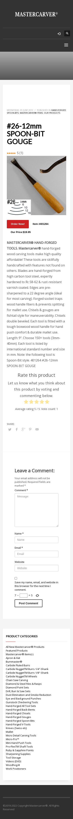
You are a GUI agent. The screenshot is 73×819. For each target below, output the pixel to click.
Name (19, 533)
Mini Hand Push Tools (18, 743)
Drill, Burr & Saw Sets (18, 691)
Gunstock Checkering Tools (22, 702)
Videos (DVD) (13, 761)
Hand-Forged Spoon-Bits (20, 720)
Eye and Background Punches (23, 698)
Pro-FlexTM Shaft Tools (19, 746)
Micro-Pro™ (12, 739)
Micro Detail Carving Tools (21, 735)
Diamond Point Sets (17, 687)
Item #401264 (40, 223)
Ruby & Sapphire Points (20, 750)
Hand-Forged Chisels (18, 713)
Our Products (52, 113)
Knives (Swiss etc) (16, 728)
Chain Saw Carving (17, 680)
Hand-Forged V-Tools (18, 724)
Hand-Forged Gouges (18, 717)
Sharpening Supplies (18, 754)
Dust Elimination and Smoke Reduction (28, 695)
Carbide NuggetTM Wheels (21, 676)
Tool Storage (13, 757)
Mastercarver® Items (31, 113)
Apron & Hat (13, 658)
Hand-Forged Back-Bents (20, 709)
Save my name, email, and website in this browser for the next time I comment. (36, 586)
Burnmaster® (14, 661)
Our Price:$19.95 (21, 232)
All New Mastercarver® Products (25, 647)
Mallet (9, 732)
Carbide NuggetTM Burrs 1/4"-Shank (27, 669)
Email (19, 547)
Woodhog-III (13, 765)
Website (19, 562)
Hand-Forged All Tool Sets (21, 706)
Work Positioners (16, 768)
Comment (21, 490)
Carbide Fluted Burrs (18, 665)
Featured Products (17, 650)
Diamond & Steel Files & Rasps (24, 684)
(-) (32, 654)
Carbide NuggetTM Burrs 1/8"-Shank (27, 672)
